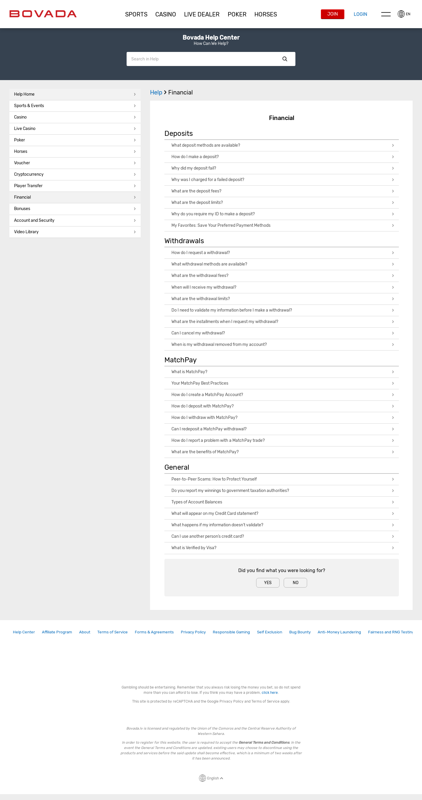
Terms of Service (112, 632)
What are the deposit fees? (282, 191)
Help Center (24, 632)
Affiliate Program (57, 632)
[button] (136, 14)
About (84, 632)
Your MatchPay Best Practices (282, 383)
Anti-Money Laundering (339, 632)
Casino (75, 117)
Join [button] (332, 14)
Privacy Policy (193, 632)
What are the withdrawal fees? (282, 275)
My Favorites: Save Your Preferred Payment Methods (282, 225)
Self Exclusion (269, 632)
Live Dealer (201, 14)
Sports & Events (75, 105)
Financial (75, 197)
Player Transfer (75, 185)
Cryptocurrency (75, 174)
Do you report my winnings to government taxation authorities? (282, 490)
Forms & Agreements (154, 632)
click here (270, 693)
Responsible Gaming (231, 632)
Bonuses (75, 208)
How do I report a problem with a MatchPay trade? (282, 440)
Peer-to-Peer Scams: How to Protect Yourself (282, 479)
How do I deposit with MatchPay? (282, 406)
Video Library (75, 231)
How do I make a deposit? (282, 156)
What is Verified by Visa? (282, 547)
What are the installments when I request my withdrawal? (282, 321)
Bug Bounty (300, 632)
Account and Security (75, 220)
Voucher (75, 162)
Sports (136, 14)
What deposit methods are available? (282, 145)
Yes (268, 582)
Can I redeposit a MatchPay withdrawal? (282, 429)
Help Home (75, 94)
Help (159, 92)
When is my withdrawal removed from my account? (282, 344)
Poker (237, 14)
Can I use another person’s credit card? (282, 536)
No (295, 582)
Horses (265, 14)
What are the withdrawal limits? (282, 298)
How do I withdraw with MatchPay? (282, 417)
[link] (23, 632)
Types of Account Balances (282, 502)
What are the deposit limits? (282, 202)
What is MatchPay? (282, 371)
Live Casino (75, 128)
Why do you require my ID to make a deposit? (282, 214)
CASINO (165, 14)
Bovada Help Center (211, 37)
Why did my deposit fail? (282, 168)
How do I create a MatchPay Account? (282, 394)
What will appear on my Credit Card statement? (282, 513)
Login (360, 14)
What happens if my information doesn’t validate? (282, 524)
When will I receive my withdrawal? (282, 287)
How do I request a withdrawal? (282, 252)
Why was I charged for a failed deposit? (282, 179)
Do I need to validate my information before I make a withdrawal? (282, 310)
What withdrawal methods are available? (282, 264)
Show (285, 59)
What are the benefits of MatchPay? (282, 451)
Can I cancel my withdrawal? (282, 333)
